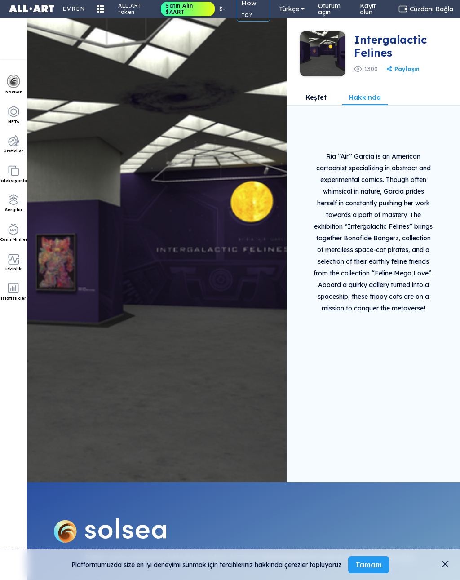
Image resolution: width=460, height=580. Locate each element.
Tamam (368, 564)
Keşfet (316, 98)
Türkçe (289, 9)
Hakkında (365, 98)
